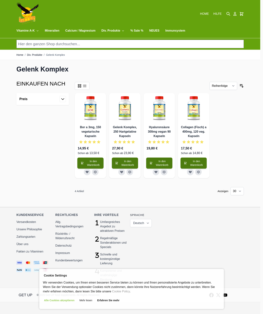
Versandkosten (26, 221)
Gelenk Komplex (55, 54)
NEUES (154, 30)
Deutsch (138, 223)
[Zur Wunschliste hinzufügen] (87, 172)
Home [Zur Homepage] (19, 54)
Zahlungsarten (25, 236)
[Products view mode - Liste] (84, 86)
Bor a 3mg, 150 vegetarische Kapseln (90, 132)
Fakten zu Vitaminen (29, 251)
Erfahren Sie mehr (108, 300)
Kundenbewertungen (69, 260)
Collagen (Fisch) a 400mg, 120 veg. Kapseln (193, 132)
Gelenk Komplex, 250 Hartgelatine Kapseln (125, 132)
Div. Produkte (112, 30)
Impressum (62, 253)
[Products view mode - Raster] (79, 86)
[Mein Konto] (235, 14)
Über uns (22, 244)
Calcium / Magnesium (80, 30)
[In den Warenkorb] (90, 163)
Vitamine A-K (27, 30)
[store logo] (27, 13)
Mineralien (52, 30)
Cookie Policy (121, 291)
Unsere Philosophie (29, 229)
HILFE (217, 13)
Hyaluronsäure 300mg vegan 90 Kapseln (159, 132)
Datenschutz (63, 245)
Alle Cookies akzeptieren (59, 300)
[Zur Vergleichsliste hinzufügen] (95, 172)
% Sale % (136, 30)
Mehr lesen (85, 300)
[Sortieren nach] (223, 86)
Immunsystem (175, 30)
